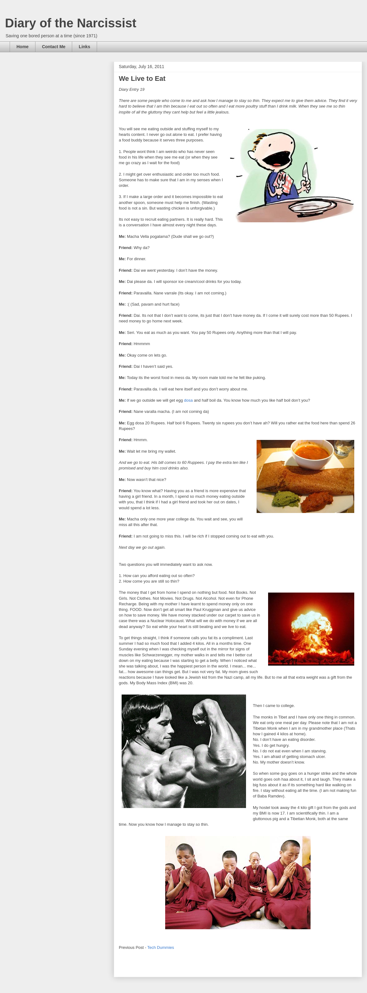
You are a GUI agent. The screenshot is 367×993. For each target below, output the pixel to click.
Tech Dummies (160, 947)
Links (84, 46)
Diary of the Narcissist (70, 23)
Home (22, 46)
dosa (188, 400)
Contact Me (53, 46)
